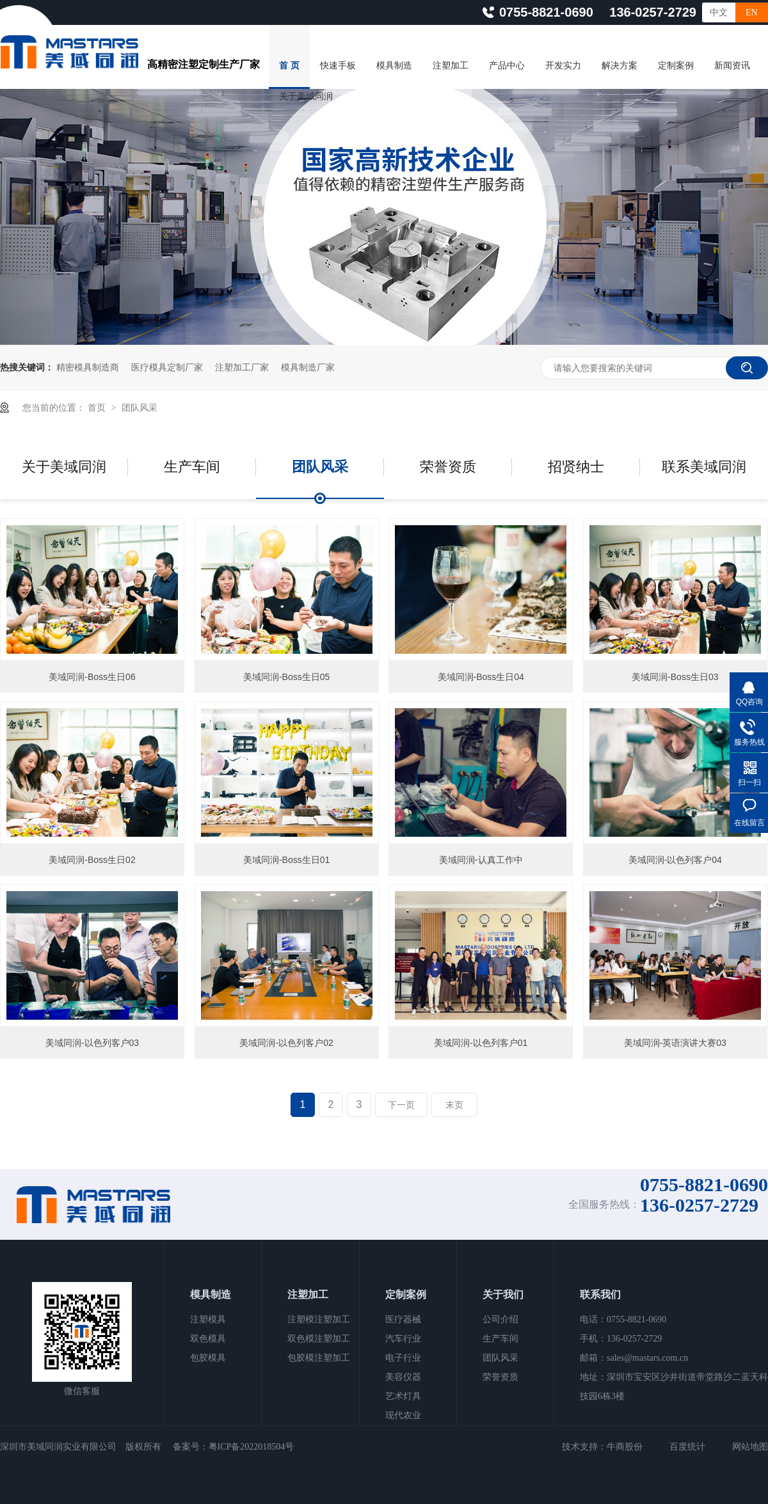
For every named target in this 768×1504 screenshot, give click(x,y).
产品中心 (507, 65)
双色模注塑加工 (318, 1338)
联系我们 (600, 1294)
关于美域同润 (306, 96)
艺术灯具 (403, 1396)
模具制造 (394, 65)
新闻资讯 (732, 65)
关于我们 (503, 1294)
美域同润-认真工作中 (481, 860)
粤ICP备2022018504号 (251, 1447)
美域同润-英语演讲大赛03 (675, 1043)
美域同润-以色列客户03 (92, 1043)
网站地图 (750, 1447)
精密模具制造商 (87, 367)
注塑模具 (208, 1319)
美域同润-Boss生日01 (286, 860)
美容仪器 (403, 1377)
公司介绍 (500, 1319)
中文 (719, 12)
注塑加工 (450, 65)
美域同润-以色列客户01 (480, 1043)
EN (752, 12)
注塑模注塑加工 (318, 1319)
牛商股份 (625, 1447)
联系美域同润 (704, 467)
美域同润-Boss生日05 (286, 677)
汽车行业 (403, 1338)
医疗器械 (403, 1319)
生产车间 (192, 467)
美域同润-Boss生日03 (675, 677)
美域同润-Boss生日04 (481, 677)
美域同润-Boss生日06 (92, 677)
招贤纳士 (576, 467)
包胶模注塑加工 (318, 1358)
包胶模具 (208, 1358)
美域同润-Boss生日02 (92, 860)
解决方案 (619, 65)
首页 (98, 407)
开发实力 (563, 65)
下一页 (401, 1105)
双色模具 (208, 1338)
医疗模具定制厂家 (167, 367)
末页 (454, 1105)
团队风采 (139, 407)
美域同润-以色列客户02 (286, 1043)
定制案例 (676, 65)
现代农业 (403, 1415)
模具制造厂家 (308, 367)
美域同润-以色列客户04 (675, 860)
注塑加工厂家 (242, 367)
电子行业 (403, 1358)
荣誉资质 (448, 467)
